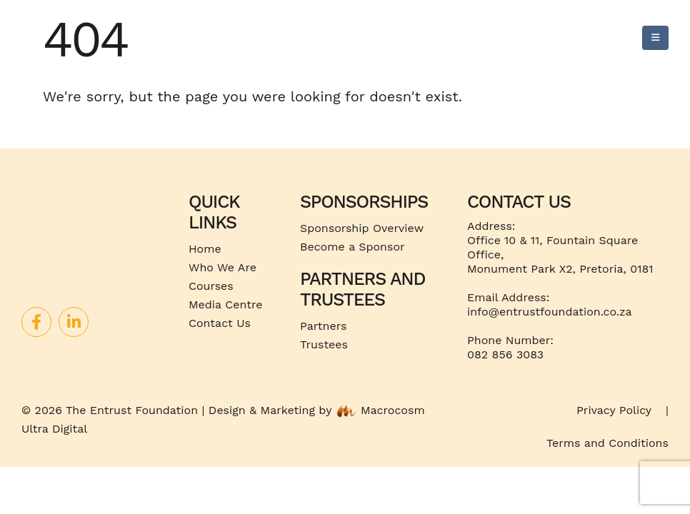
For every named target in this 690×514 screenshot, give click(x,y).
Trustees (324, 344)
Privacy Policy (613, 410)
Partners (323, 326)
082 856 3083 (505, 354)
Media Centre (225, 304)
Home (205, 249)
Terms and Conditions (607, 443)
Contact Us (220, 323)
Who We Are (222, 267)
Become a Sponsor (352, 246)
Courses (211, 286)
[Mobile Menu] (655, 38)
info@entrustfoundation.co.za (549, 311)
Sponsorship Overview (362, 228)
